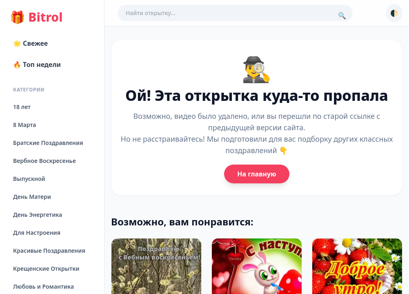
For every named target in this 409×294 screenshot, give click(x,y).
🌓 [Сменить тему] (394, 13)
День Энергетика (37, 214)
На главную (256, 173)
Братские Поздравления (48, 143)
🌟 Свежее (30, 43)
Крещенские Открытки (46, 268)
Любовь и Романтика (43, 286)
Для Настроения (36, 232)
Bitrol (36, 17)
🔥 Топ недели (37, 64)
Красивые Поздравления (49, 250)
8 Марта (24, 125)
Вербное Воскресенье (44, 161)
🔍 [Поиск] (342, 15)
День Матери (32, 196)
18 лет (22, 107)
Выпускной (29, 179)
